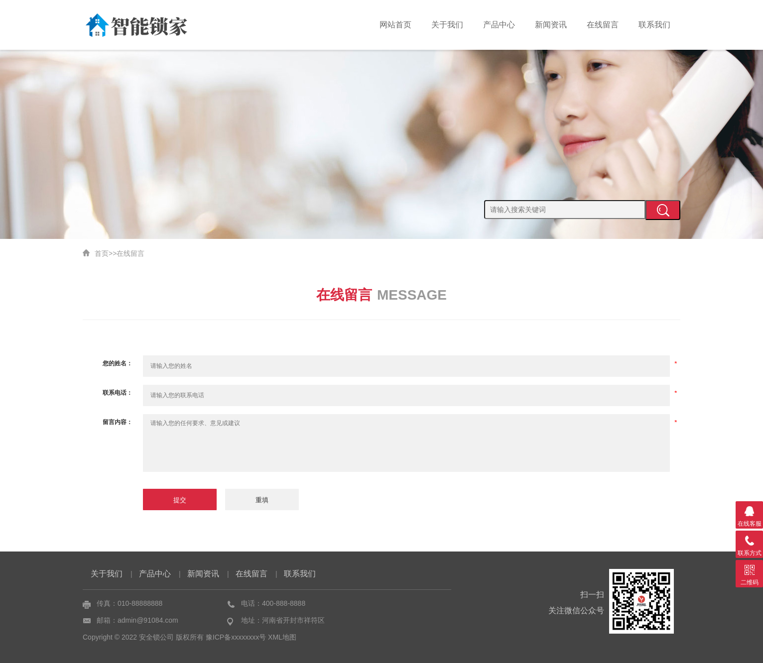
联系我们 (654, 24)
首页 (102, 253)
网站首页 (395, 24)
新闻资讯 (551, 24)
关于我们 (447, 24)
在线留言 (603, 24)
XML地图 (282, 637)
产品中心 (499, 24)
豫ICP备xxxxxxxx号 (236, 637)
